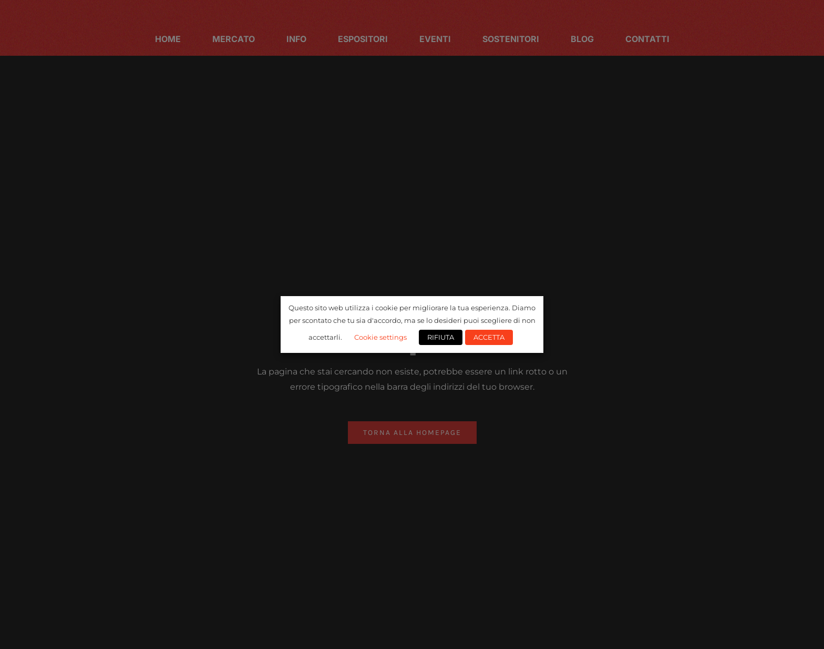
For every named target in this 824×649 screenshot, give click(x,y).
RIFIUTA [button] (440, 337)
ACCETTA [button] (488, 337)
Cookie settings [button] (380, 337)
